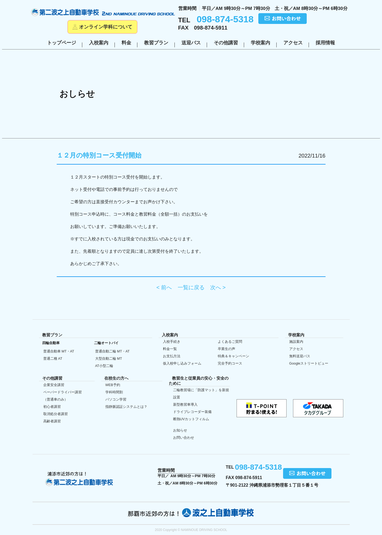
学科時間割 (114, 392)
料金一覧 (170, 349)
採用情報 (325, 42)
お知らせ (180, 430)
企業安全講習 (53, 385)
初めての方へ (12, 220)
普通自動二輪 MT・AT (112, 351)
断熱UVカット (191, 419)
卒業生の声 (226, 349)
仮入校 (12, 313)
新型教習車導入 (185, 404)
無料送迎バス (299, 356)
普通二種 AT (52, 358)
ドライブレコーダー (192, 412)
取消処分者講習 (55, 414)
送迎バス (191, 42)
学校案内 (260, 42)
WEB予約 (112, 385)
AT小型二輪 (104, 366)
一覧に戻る (191, 287)
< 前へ (164, 287)
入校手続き (171, 342)
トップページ (61, 42)
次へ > (218, 287)
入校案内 (98, 42)
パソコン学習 (115, 399)
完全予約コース (230, 363)
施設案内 (296, 342)
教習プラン (156, 42)
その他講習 (226, 42)
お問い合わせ (183, 438)
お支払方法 (171, 356)
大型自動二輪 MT (108, 358)
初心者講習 (52, 407)
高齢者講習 (52, 421)
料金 (126, 42)
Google (308, 363)
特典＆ (233, 356)
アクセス (293, 42)
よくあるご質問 (230, 342)
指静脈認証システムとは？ (126, 407)
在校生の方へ (12, 266)
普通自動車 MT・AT (58, 351)
